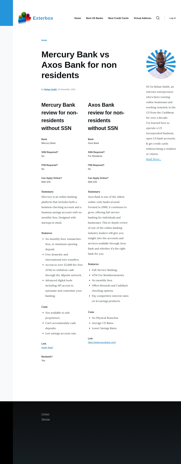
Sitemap (45, 419)
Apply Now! (47, 347)
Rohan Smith (50, 89)
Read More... (153, 159)
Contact (45, 414)
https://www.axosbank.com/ (102, 342)
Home (44, 40)
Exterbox (43, 18)
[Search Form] (158, 18)
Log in (172, 18)
